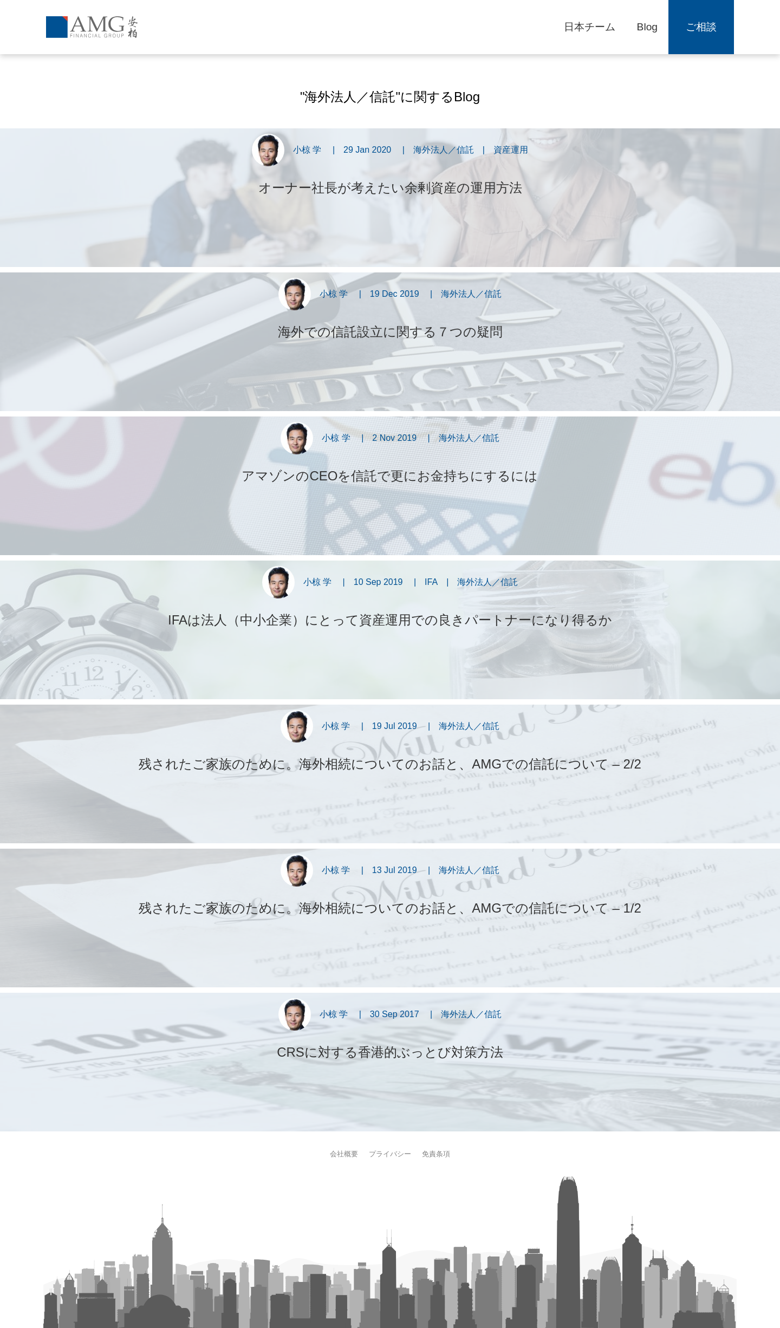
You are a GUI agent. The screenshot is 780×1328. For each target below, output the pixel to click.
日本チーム (589, 26)
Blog (647, 26)
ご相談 (701, 26)
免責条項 (436, 1154)
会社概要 (344, 1154)
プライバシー (390, 1154)
